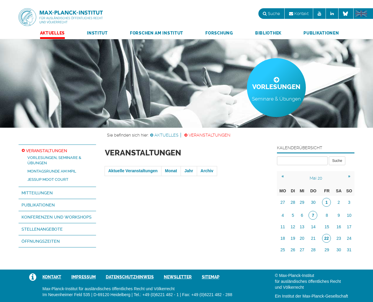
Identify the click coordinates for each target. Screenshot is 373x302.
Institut (97, 33)
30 (313, 202)
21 (313, 238)
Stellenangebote (42, 229)
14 (313, 226)
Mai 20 (316, 178)
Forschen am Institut (156, 33)
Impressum (83, 277)
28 (293, 202)
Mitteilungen (37, 193)
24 (349, 238)
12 (293, 226)
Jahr (188, 170)
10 (349, 215)
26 (293, 249)
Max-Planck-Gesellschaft (325, 296)
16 (338, 226)
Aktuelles (52, 33)
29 (302, 202)
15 (327, 226)
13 (302, 226)
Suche (271, 13)
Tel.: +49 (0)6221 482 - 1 (156, 294)
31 (349, 249)
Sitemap (210, 277)
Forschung (219, 33)
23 (338, 238)
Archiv (207, 170)
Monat (171, 170)
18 (282, 238)
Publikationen (321, 33)
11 (282, 226)
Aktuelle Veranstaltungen (133, 170)
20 (302, 238)
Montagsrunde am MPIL (51, 171)
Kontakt (298, 13)
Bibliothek (268, 33)
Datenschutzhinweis (130, 277)
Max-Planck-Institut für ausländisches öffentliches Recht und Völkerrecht (61, 17)
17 (349, 226)
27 (282, 202)
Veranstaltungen (209, 135)
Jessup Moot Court (47, 179)
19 (293, 238)
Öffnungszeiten (41, 241)
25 (282, 249)
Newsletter (178, 277)
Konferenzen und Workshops (57, 217)
